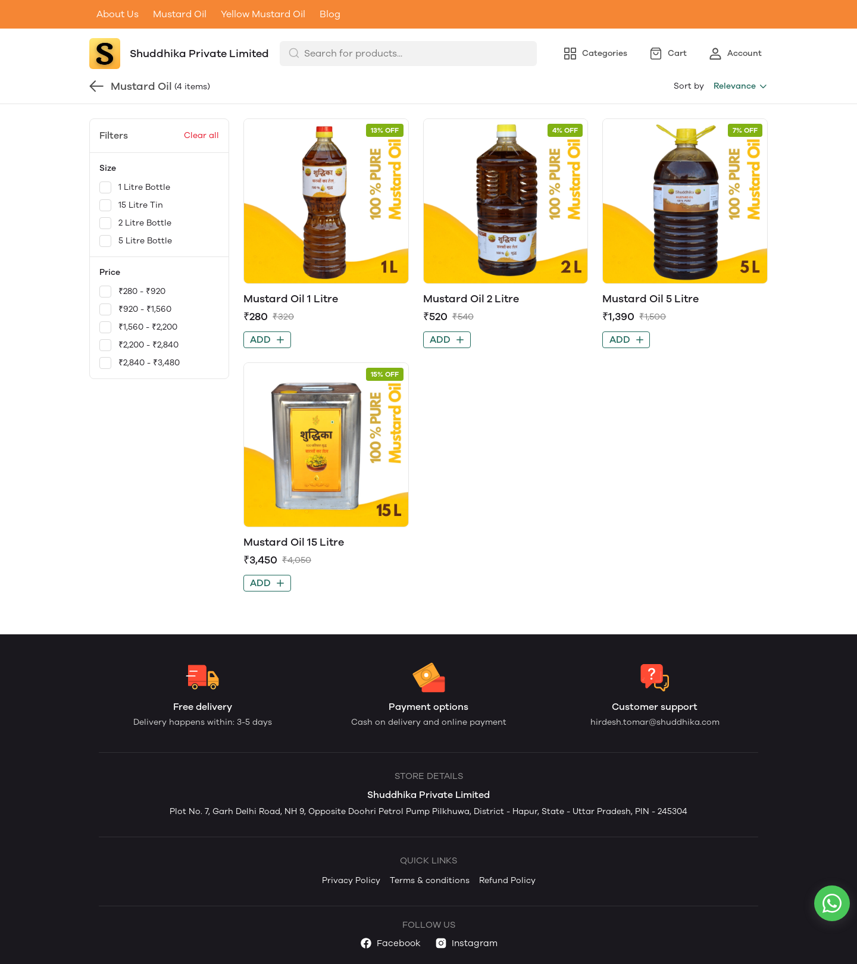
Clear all (201, 135)
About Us (117, 14)
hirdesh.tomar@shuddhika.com (655, 722)
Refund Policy (507, 880)
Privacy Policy (351, 880)
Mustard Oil (180, 14)
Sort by (689, 86)
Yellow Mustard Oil (263, 14)
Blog (330, 14)
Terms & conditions (430, 880)
